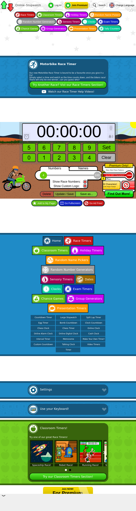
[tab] (66, 470)
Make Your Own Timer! (94, 339)
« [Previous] (31, 452)
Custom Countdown (43, 344)
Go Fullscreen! (73, 203)
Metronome (68, 339)
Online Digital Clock (68, 333)
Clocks (91, 21)
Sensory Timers (71, 21)
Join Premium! (80, 5)
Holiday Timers (79, 14)
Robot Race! (66, 465)
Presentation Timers (85, 28)
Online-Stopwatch (28, 5)
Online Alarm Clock (43, 333)
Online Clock (94, 328)
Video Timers (93, 344)
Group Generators (56, 28)
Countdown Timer (43, 317)
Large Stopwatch (68, 317)
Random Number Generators (38, 21)
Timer (68, 350)
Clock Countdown (93, 323)
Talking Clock (68, 344)
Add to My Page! (47, 203)
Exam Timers (111, 21)
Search (102, 5)
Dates (89, 279)
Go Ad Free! (96, 203)
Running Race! (90, 465)
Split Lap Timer (93, 317)
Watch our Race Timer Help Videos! (71, 91)
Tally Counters (112, 28)
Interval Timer (43, 339)
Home (56, 240)
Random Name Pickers (107, 14)
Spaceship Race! (41, 465)
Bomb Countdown (68, 323)
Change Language (125, 5)
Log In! (58, 5)
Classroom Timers (52, 14)
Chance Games (29, 28)
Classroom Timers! (53, 428)
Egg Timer (43, 323)
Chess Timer (68, 328)
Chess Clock (43, 328)
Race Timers (27, 14)
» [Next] (105, 452)
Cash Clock (93, 333)
